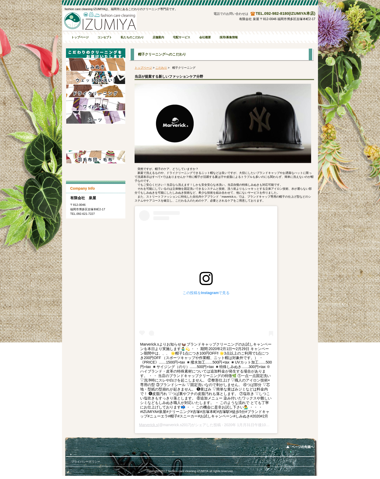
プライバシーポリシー (85, 461)
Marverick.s (148, 425)
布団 (95, 157)
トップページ (143, 67)
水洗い (95, 77)
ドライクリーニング (95, 90)
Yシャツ (95, 104)
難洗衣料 (95, 170)
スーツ (95, 117)
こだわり (161, 67)
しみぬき (95, 64)
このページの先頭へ (300, 445)
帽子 (95, 143)
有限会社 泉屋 (100, 21)
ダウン (95, 130)
